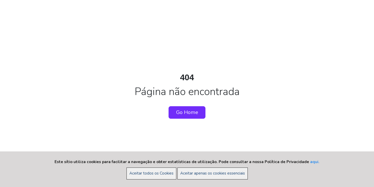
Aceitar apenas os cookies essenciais (212, 173)
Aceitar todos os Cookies (151, 173)
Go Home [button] (187, 112)
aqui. (314, 161)
